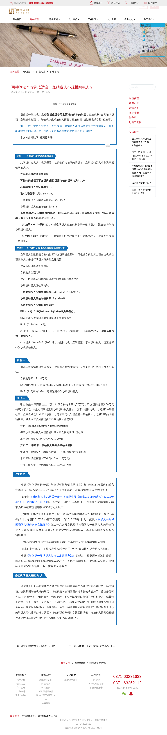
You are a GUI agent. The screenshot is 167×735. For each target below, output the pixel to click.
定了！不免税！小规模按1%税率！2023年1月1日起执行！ (142, 155)
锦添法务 (134, 108)
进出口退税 (135, 122)
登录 (143, 11)
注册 (154, 11)
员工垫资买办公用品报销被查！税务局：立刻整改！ (141, 142)
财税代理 (40, 71)
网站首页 (17, 19)
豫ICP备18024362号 (92, 727)
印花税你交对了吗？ (141, 183)
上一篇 (34, 646)
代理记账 (54, 71)
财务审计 (134, 117)
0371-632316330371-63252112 (127, 679)
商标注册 (134, 112)
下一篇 (94, 646)
